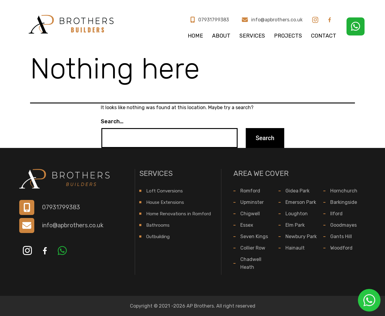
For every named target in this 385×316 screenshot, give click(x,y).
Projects (288, 35)
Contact (323, 35)
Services (252, 35)
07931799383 (213, 19)
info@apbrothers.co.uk (277, 19)
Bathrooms (158, 225)
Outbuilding (158, 236)
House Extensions (165, 202)
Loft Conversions (164, 191)
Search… (112, 121)
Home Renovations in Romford (178, 213)
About (221, 35)
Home (195, 35)
